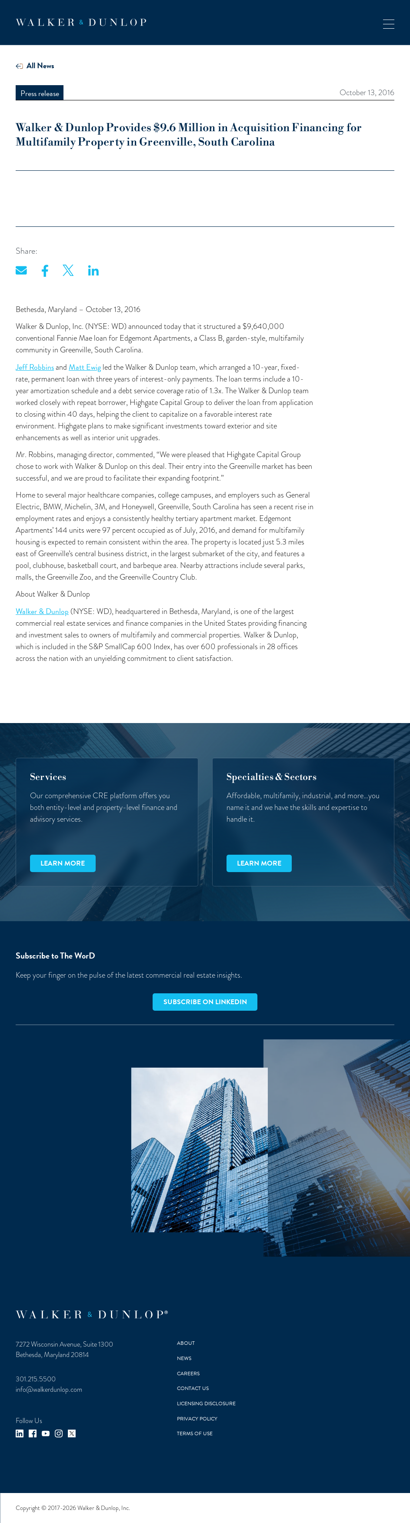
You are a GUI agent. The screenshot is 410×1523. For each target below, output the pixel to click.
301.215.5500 (36, 1379)
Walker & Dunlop (42, 611)
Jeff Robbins (35, 367)
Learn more (62, 863)
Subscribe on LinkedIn (205, 1002)
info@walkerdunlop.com (49, 1389)
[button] (388, 22)
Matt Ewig (85, 367)
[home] (81, 22)
